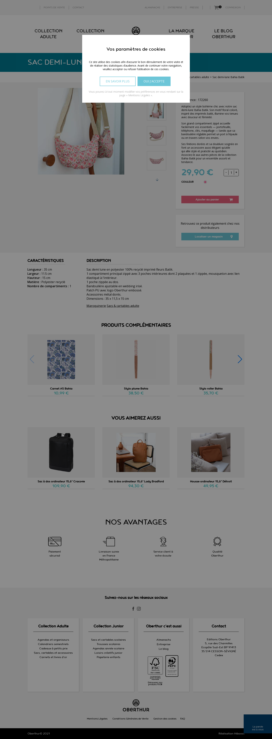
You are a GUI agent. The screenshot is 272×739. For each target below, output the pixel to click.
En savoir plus (118, 81)
